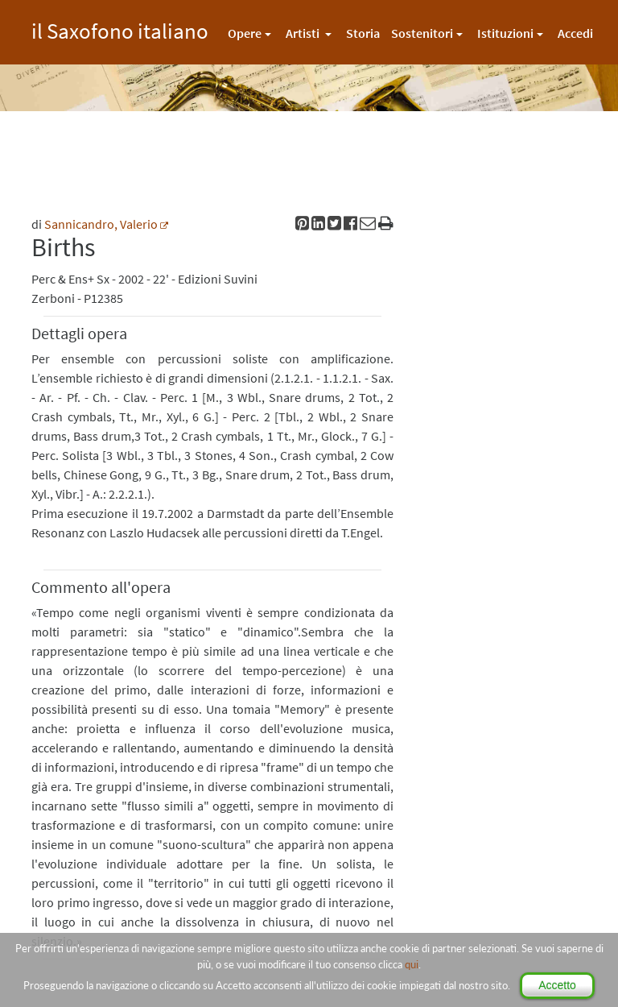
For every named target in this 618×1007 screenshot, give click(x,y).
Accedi (575, 33)
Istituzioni (505, 33)
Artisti (304, 33)
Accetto (557, 985)
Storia (363, 33)
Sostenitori (422, 33)
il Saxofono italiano (119, 28)
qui (411, 964)
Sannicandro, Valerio (101, 224)
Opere (245, 33)
